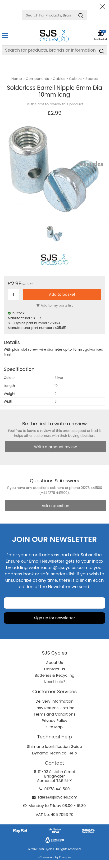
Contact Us (54, 669)
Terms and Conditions (54, 714)
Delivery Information (54, 701)
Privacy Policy (54, 720)
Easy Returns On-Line (54, 708)
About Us (54, 662)
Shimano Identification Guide (54, 746)
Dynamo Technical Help (54, 753)
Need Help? (54, 681)
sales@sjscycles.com (57, 797)
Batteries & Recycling (54, 675)
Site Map (54, 727)
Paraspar (65, 857)
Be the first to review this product (54, 104)
